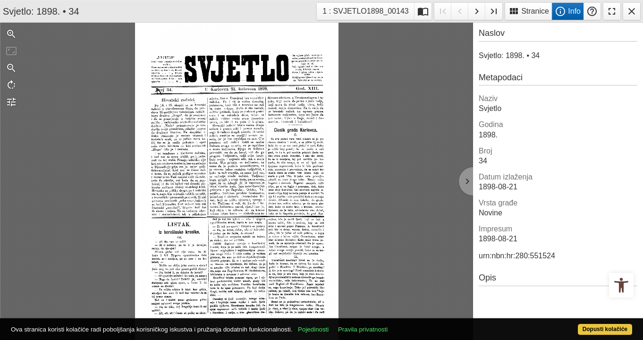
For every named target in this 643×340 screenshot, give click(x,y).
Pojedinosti (345, 324)
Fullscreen (612, 11)
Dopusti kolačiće (570, 324)
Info (568, 11)
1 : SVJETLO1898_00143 (365, 10)
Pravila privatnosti (395, 324)
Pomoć (592, 11)
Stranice (528, 11)
